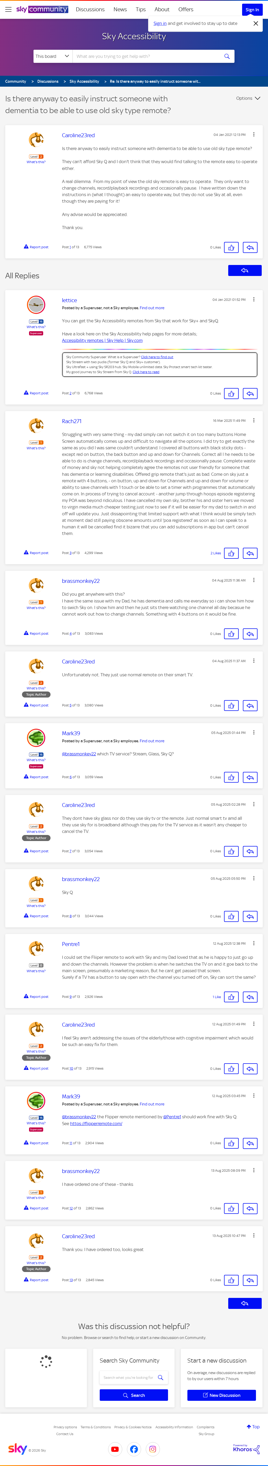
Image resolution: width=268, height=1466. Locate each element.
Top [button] (256, 1426)
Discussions (90, 9)
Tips (141, 9)
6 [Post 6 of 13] (71, 777)
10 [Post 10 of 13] (71, 1068)
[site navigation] (8, 9)
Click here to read (146, 372)
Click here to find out (157, 357)
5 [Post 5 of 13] (70, 705)
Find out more (152, 308)
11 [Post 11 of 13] (71, 1143)
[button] (254, 134)
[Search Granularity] (53, 56)
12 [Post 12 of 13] (71, 1208)
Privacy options (65, 1427)
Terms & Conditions (96, 1427)
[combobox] (145, 56)
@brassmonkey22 (79, 753)
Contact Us (64, 1434)
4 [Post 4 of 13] (71, 633)
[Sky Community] (42, 9)
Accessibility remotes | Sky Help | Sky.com (102, 340)
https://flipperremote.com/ (96, 1123)
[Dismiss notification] (256, 23)
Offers (185, 9)
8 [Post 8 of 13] (71, 916)
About (162, 9)
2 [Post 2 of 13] (70, 393)
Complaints (205, 1427)
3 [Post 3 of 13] (70, 553)
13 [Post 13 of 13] (71, 1280)
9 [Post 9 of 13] (71, 997)
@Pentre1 (172, 1116)
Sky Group (206, 1434)
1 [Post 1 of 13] (70, 247)
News (120, 9)
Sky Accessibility (134, 36)
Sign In (252, 9)
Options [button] (244, 98)
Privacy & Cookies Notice (133, 1427)
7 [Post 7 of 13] (70, 851)
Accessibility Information (174, 1427)
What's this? (36, 162)
